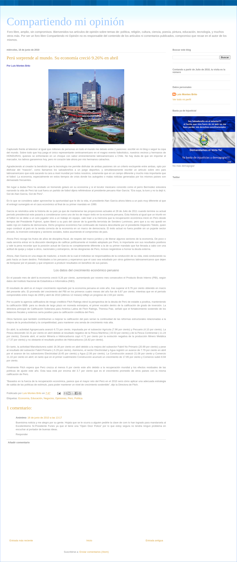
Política (78, 398)
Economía (23, 398)
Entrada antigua (154, 540)
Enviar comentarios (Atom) (94, 551)
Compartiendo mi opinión (65, 21)
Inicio (89, 540)
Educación (36, 398)
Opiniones (61, 398)
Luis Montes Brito (32, 393)
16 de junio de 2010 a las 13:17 (44, 417)
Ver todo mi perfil (182, 99)
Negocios (49, 398)
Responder (22, 434)
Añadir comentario (19, 442)
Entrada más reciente (21, 540)
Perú (70, 398)
